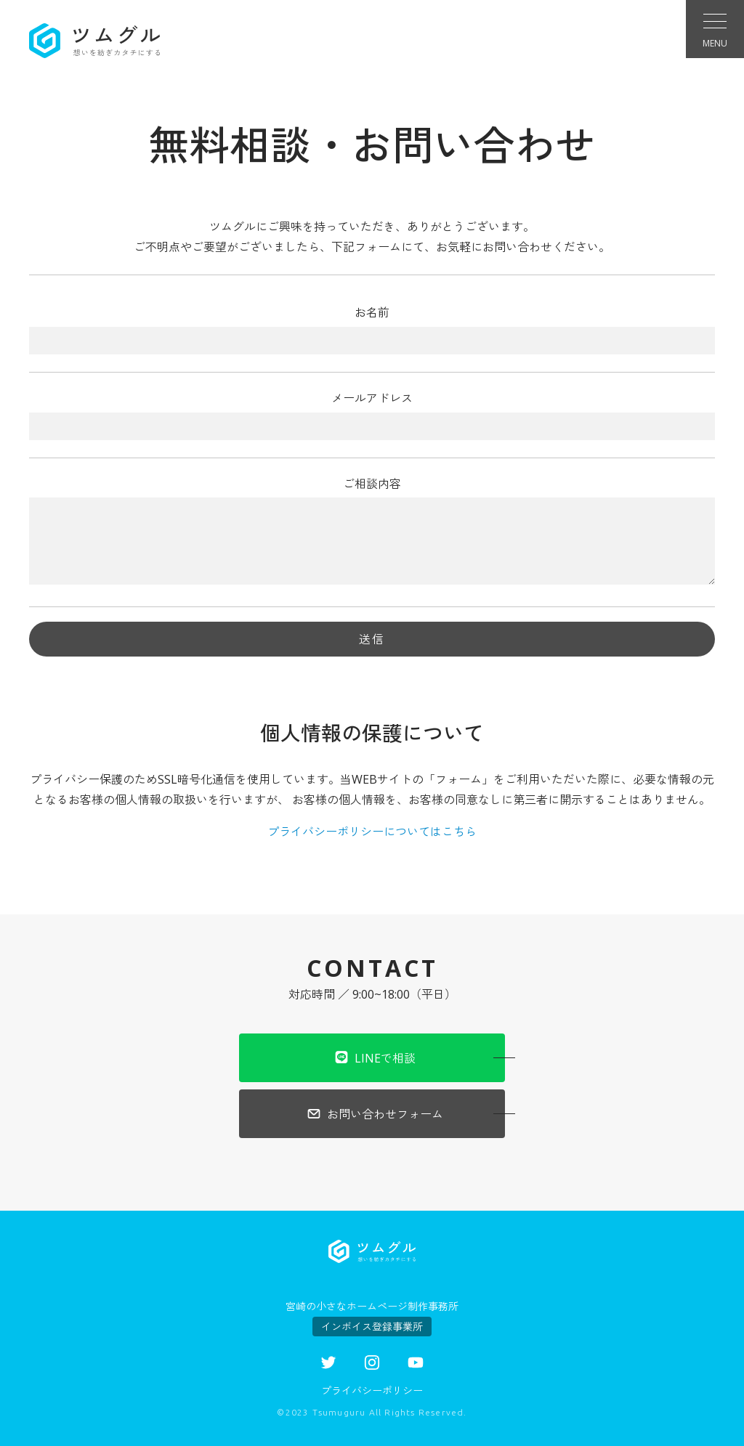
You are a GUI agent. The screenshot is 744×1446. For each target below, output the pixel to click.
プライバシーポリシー (372, 1390)
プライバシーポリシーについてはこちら (372, 832)
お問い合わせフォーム (375, 1113)
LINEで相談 (375, 1057)
